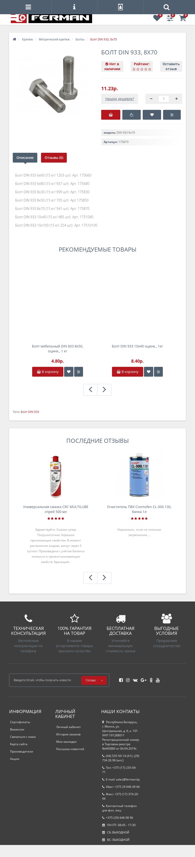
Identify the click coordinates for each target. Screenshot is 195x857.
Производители (21, 751)
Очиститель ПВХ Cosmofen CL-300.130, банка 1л (139, 509)
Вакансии (17, 729)
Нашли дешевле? (119, 98)
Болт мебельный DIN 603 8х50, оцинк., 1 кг (57, 348)
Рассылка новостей (70, 749)
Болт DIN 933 (30, 412)
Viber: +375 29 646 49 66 (121, 787)
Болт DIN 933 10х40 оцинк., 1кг (137, 346)
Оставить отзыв (171, 66)
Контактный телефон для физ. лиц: (119, 808)
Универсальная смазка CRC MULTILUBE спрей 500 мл (55, 509)
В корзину (47, 371)
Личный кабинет (68, 727)
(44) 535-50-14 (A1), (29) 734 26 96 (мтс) (120, 758)
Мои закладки (66, 742)
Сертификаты (20, 722)
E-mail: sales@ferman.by (121, 779)
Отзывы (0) (54, 157)
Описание (25, 157)
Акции (14, 759)
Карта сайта (19, 744)
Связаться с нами (23, 737)
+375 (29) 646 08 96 (117, 818)
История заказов (68, 734)
